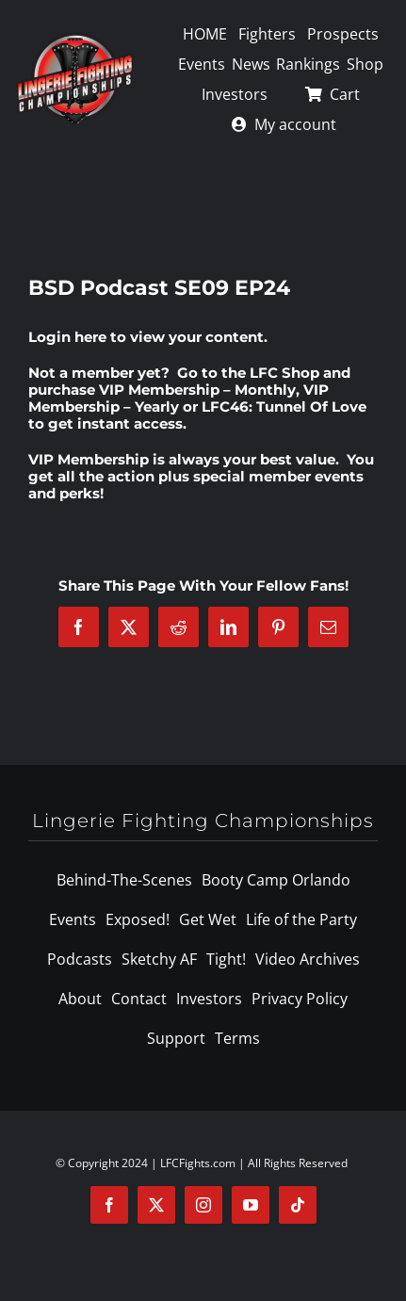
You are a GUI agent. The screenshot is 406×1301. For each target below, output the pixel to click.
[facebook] (109, 1205)
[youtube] (250, 1205)
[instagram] (203, 1205)
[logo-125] (75, 38)
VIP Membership (88, 459)
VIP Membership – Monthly (197, 389)
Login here (67, 337)
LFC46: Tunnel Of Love (284, 406)
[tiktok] (298, 1205)
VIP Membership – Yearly (178, 398)
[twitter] (156, 1205)
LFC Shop (284, 373)
